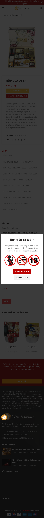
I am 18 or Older (22, 272)
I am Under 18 (22, 278)
